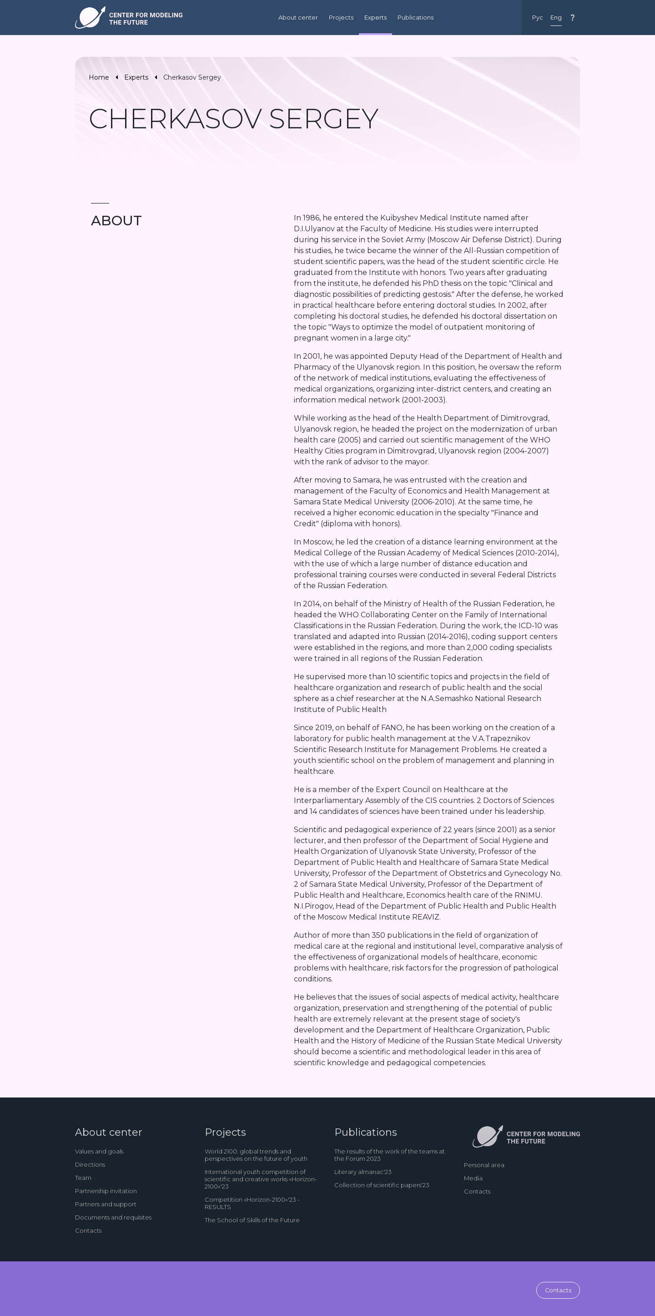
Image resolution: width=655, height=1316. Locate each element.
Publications (415, 17)
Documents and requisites (113, 1217)
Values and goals (99, 1151)
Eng (556, 17)
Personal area (484, 1165)
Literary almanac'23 (363, 1171)
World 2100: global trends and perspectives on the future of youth (256, 1155)
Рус (537, 17)
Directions (90, 1164)
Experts (375, 17)
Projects (341, 17)
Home (99, 77)
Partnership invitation (106, 1190)
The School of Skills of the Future (252, 1220)
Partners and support (105, 1204)
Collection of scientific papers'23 (381, 1185)
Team (83, 1177)
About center (298, 17)
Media (473, 1178)
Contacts (88, 1230)
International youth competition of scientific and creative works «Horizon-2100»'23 (261, 1179)
